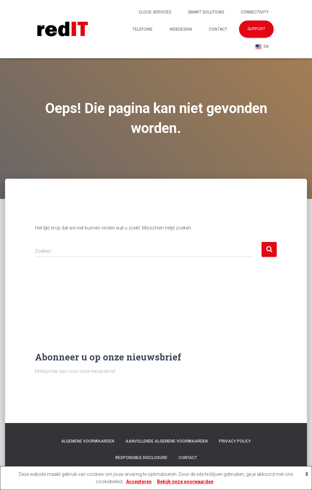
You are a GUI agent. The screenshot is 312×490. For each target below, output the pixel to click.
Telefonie (142, 29)
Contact (218, 29)
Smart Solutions (206, 12)
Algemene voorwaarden (87, 441)
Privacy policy (235, 441)
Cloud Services (155, 12)
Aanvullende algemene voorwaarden (166, 441)
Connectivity (255, 12)
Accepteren (139, 481)
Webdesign (180, 29)
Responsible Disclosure (141, 457)
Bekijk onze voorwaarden (185, 481)
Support (256, 29)
